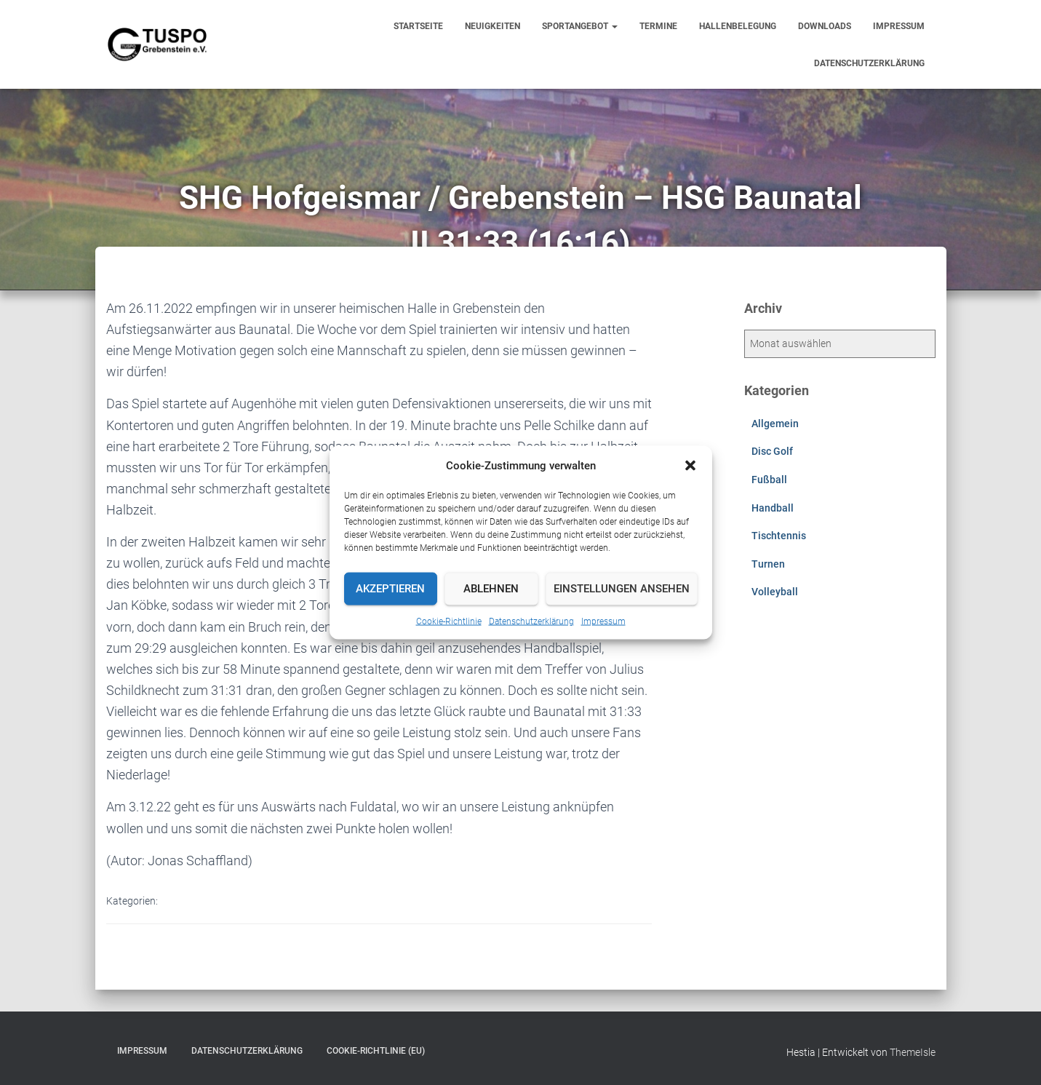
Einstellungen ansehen (622, 588)
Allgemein (775, 423)
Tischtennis (778, 535)
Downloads (824, 26)
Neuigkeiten (492, 26)
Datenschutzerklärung (531, 621)
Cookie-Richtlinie (449, 621)
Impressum (603, 621)
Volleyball (774, 591)
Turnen (768, 564)
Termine (658, 26)
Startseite (418, 26)
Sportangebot (580, 26)
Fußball (769, 479)
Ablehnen (491, 588)
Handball (772, 508)
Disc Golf (772, 451)
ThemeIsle (913, 1052)
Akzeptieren (390, 588)
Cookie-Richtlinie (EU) (376, 1051)
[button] (690, 465)
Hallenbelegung (737, 26)
